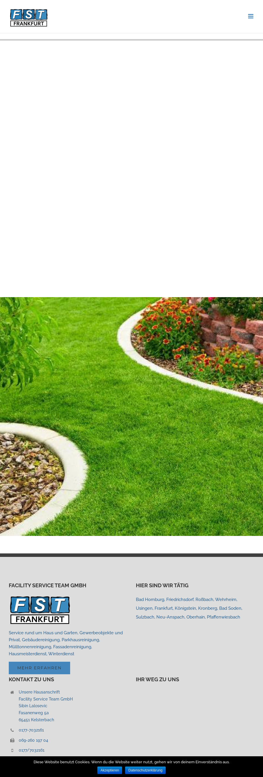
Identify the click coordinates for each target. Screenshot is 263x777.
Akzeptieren (110, 770)
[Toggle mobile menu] (251, 16)
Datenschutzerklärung (145, 770)
